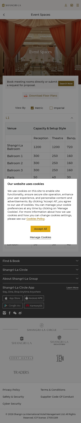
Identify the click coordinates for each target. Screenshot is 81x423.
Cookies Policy (35, 218)
